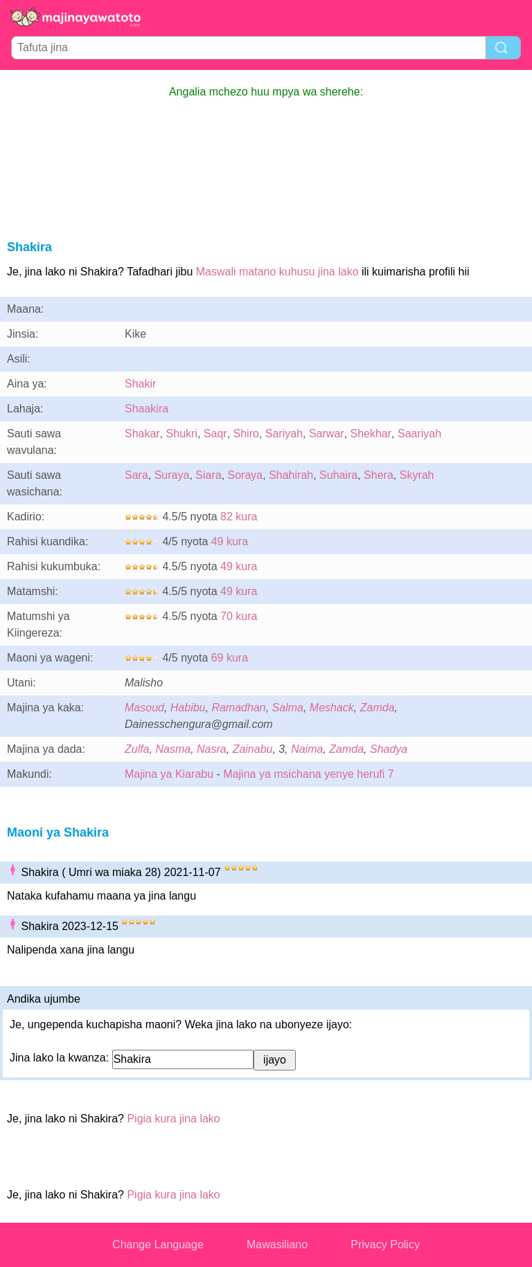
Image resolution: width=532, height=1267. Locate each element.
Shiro (246, 433)
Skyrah (417, 475)
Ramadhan (238, 707)
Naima (307, 749)
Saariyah (419, 433)
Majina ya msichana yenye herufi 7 (308, 774)
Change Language (158, 1244)
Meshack (332, 707)
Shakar (142, 433)
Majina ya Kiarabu (169, 774)
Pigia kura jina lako (173, 1118)
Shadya (388, 749)
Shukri (181, 433)
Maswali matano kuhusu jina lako (277, 271)
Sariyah (284, 433)
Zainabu (253, 749)
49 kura (229, 541)
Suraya (172, 475)
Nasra (212, 749)
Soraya (245, 475)
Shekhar (371, 433)
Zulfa (137, 749)
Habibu (188, 707)
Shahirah (291, 475)
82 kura (238, 516)
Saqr (215, 433)
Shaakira (146, 408)
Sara (136, 475)
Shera (378, 475)
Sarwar (326, 433)
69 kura (229, 658)
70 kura (238, 616)
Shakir (140, 384)
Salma (287, 707)
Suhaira (338, 475)
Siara (208, 475)
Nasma (172, 749)
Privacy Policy (385, 1244)
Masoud (144, 707)
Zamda (377, 707)
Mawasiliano (277, 1244)
